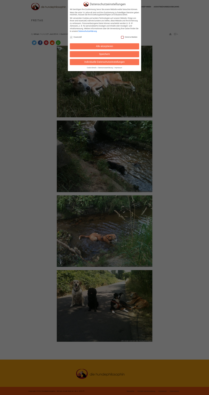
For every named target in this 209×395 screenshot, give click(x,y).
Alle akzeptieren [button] (104, 45)
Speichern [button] (104, 53)
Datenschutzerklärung (87, 30)
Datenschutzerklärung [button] (105, 67)
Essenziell (76, 36)
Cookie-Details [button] (92, 67)
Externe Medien (129, 36)
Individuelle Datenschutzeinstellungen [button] (104, 61)
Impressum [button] (118, 67)
